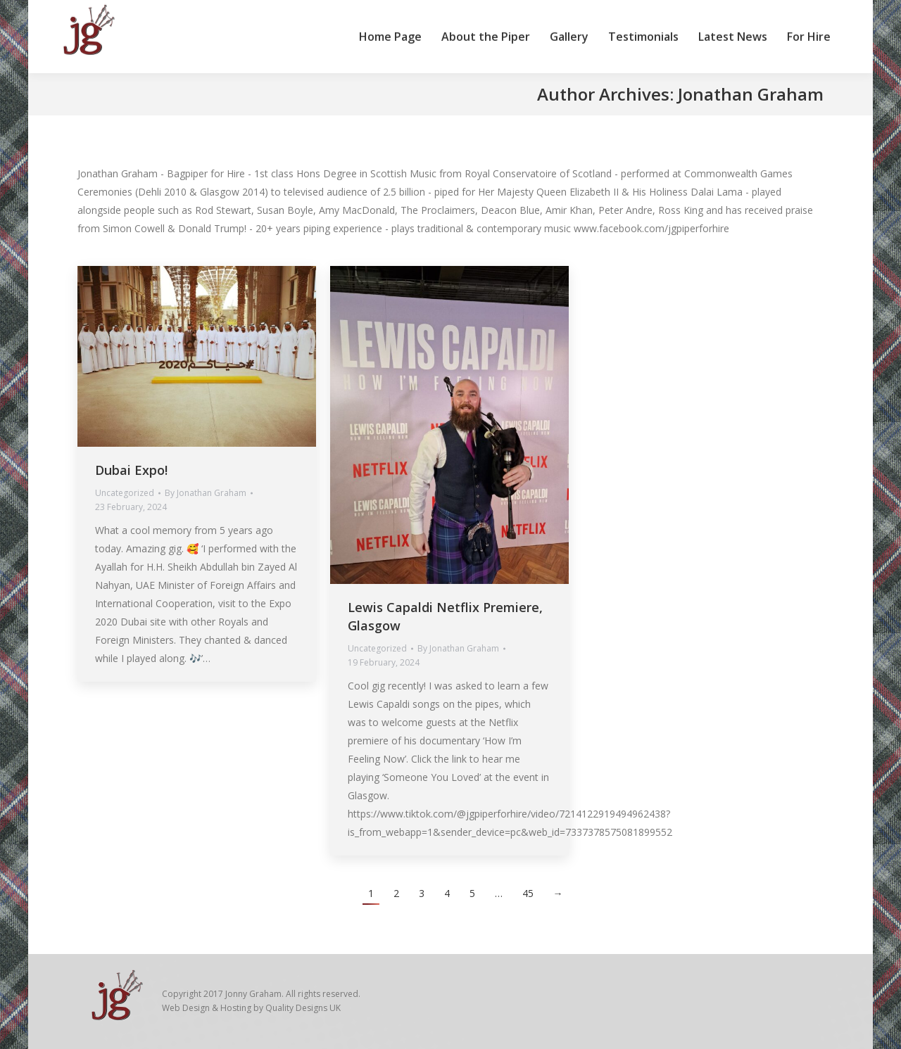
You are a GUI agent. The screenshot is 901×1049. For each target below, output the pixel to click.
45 (528, 893)
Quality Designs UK (303, 1008)
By (205, 493)
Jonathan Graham (751, 94)
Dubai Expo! (131, 470)
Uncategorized (124, 493)
